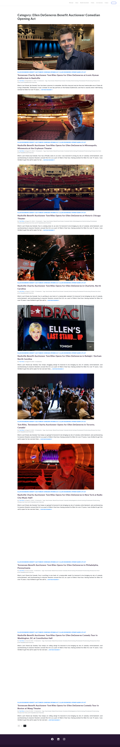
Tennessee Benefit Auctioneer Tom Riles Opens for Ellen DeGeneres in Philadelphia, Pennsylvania (59, 566)
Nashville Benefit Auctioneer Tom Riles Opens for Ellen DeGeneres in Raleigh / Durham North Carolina (58, 357)
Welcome (71, 2)
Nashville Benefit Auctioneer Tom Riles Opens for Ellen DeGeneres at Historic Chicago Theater (58, 217)
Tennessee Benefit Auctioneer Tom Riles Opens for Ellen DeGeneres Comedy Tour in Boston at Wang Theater (57, 707)
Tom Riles (21, 80)
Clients (92, 2)
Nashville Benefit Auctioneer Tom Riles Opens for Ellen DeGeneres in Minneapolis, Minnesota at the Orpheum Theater (58, 147)
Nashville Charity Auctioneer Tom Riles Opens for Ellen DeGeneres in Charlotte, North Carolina (58, 287)
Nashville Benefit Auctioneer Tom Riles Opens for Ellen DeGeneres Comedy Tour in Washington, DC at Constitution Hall (57, 636)
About (76, 2)
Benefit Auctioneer (84, 2)
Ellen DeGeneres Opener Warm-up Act (72, 72)
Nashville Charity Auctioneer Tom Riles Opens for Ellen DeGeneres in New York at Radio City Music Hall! (58, 496)
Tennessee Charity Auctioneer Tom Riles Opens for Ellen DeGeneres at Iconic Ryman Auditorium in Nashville (59, 76)
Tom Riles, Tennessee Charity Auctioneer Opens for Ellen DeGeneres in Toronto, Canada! (59, 426)
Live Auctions (99, 2)
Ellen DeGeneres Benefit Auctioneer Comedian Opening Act (38, 72)
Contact (106, 2)
